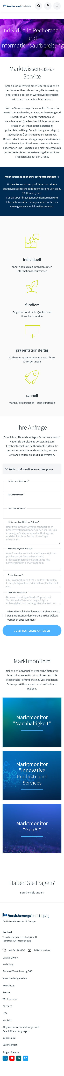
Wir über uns (10, 999)
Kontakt (7, 1020)
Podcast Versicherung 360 (17, 971)
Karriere (7, 1006)
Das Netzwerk (10, 957)
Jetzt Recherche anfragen (32, 630)
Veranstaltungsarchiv (15, 978)
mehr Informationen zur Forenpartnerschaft (30, 176)
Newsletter (9, 985)
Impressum (9, 1038)
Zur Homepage (17, 6)
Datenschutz (10, 1044)
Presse (6, 992)
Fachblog (8, 964)
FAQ (5, 1012)
